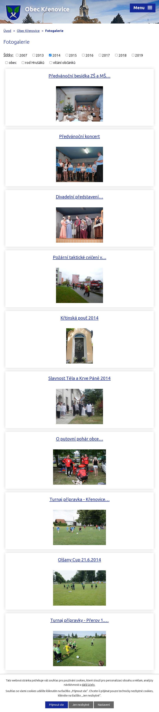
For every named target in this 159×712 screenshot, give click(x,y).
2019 (139, 55)
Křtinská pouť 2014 (42, 196)
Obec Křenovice (28, 31)
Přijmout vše (56, 704)
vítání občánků (64, 62)
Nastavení (104, 704)
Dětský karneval (118, 438)
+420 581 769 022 (28, 623)
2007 (23, 55)
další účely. (88, 684)
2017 (106, 55)
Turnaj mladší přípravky (117, 378)
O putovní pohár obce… (41, 257)
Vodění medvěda (79, 499)
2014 (56, 55)
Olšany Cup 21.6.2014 (41, 317)
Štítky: (8, 55)
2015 (73, 55)
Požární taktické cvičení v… (117, 136)
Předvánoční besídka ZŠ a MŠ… (41, 75)
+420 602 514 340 (28, 628)
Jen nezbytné (80, 704)
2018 (122, 55)
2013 (40, 55)
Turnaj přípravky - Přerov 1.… (117, 317)
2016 (89, 55)
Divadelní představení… (41, 136)
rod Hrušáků (34, 62)
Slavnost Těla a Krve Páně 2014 (117, 196)
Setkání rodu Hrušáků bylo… (41, 378)
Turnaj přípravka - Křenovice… (118, 257)
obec (12, 62)
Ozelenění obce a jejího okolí (42, 438)
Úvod (7, 31)
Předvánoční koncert (117, 75)
